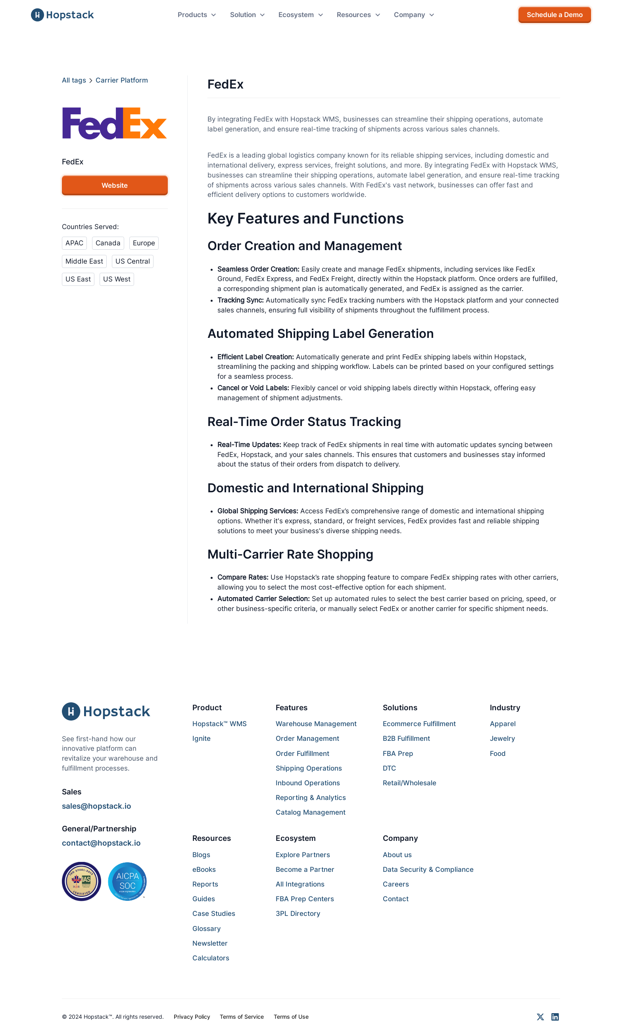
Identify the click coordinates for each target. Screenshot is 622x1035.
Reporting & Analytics (311, 798)
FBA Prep (398, 753)
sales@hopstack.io (96, 806)
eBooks (204, 869)
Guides (203, 899)
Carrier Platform (122, 80)
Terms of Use (291, 1016)
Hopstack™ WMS (219, 724)
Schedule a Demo (555, 15)
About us (397, 855)
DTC (389, 768)
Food (498, 753)
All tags (74, 80)
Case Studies (213, 913)
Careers (396, 884)
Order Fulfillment (302, 753)
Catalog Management (311, 812)
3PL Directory (298, 913)
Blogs (201, 855)
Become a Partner (305, 869)
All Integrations (300, 884)
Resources (211, 838)
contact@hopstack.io (101, 842)
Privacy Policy (192, 1016)
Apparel (503, 724)
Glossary (206, 929)
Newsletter (210, 943)
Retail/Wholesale (409, 783)
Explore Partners (303, 855)
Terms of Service (242, 1016)
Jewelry (502, 738)
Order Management (307, 738)
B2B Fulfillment (406, 738)
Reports (205, 884)
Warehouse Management (316, 724)
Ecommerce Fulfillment (419, 724)
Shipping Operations (309, 768)
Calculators (210, 958)
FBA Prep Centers (305, 899)
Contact (396, 899)
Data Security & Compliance (428, 869)
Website (115, 185)
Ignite (201, 738)
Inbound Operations (308, 783)
